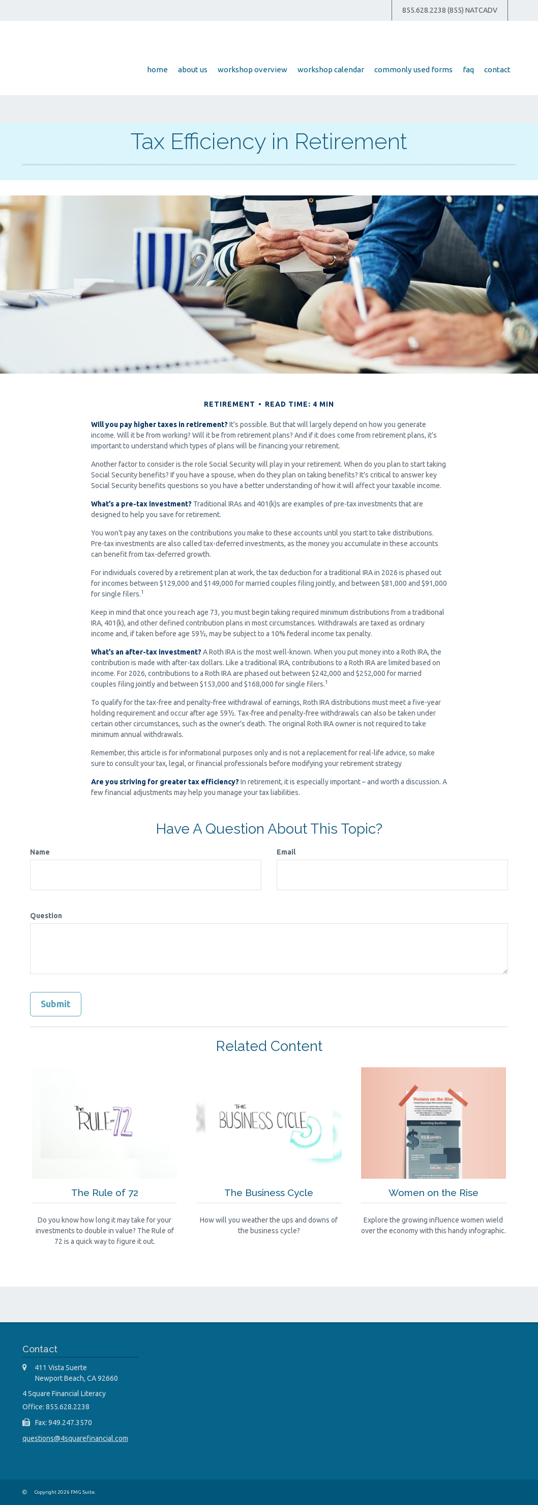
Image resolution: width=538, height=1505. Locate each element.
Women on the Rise (433, 1192)
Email (286, 852)
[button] (223, 69)
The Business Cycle (269, 1192)
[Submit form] (55, 1004)
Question (46, 916)
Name (40, 852)
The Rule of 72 (104, 1192)
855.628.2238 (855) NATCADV (449, 10)
